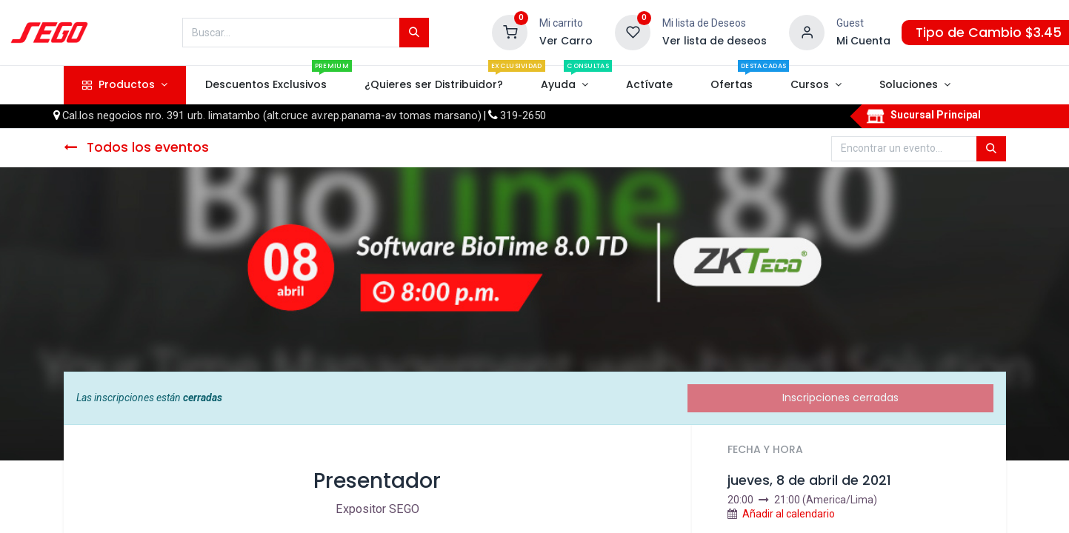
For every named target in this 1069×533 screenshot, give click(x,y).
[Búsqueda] (414, 32)
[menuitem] (265, 85)
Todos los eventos (136, 147)
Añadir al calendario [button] (788, 514)
